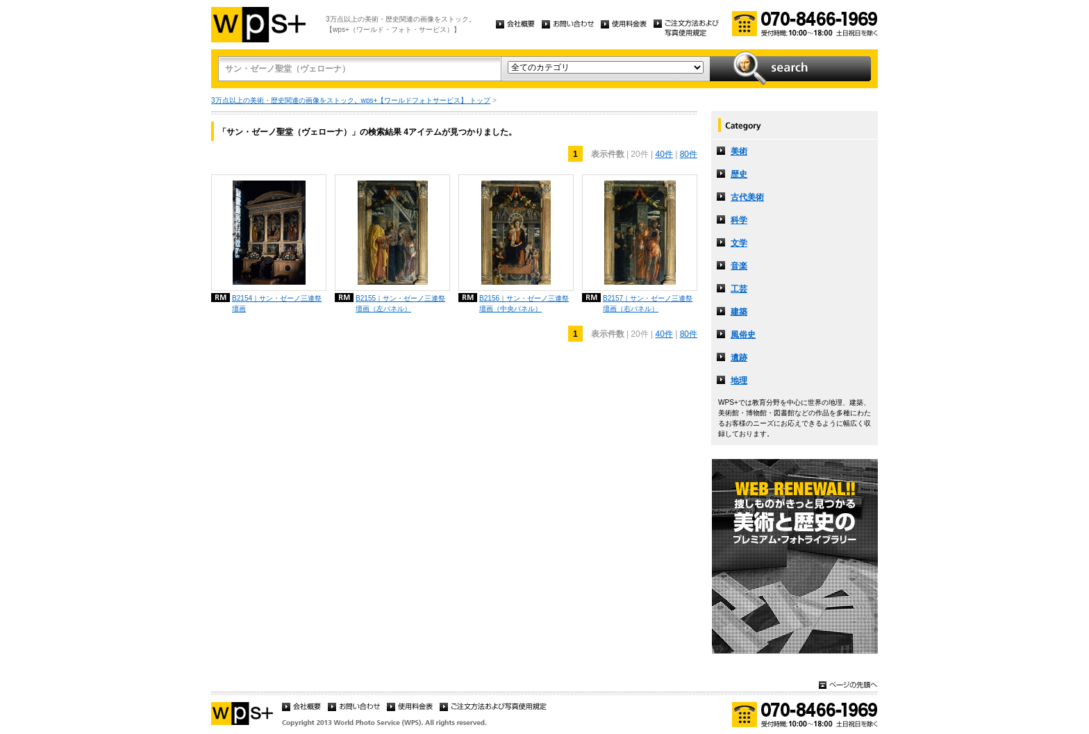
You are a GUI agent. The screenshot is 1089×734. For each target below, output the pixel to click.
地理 (739, 380)
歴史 (739, 174)
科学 (739, 220)
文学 (739, 243)
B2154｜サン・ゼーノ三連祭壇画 (277, 303)
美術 (739, 151)
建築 (739, 312)
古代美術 (747, 197)
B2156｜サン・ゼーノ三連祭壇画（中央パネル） (524, 303)
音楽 (739, 266)
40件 (663, 154)
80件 (688, 154)
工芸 (739, 289)
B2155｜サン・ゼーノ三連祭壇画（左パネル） (400, 303)
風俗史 (743, 335)
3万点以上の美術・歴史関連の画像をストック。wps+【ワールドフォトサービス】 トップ (350, 100)
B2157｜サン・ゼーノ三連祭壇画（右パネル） (647, 303)
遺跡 (739, 357)
